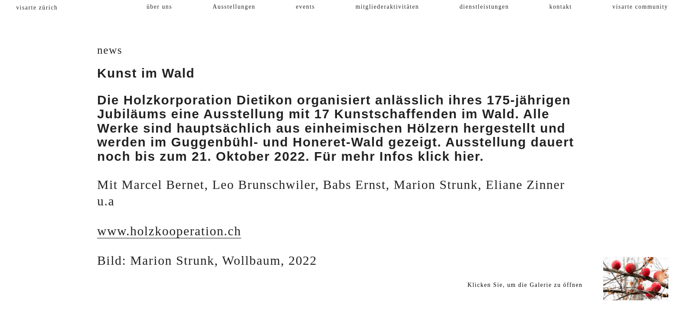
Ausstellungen (233, 6)
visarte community (640, 6)
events (305, 6)
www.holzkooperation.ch (169, 231)
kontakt (560, 6)
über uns (159, 6)
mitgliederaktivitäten (387, 6)
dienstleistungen (484, 6)
